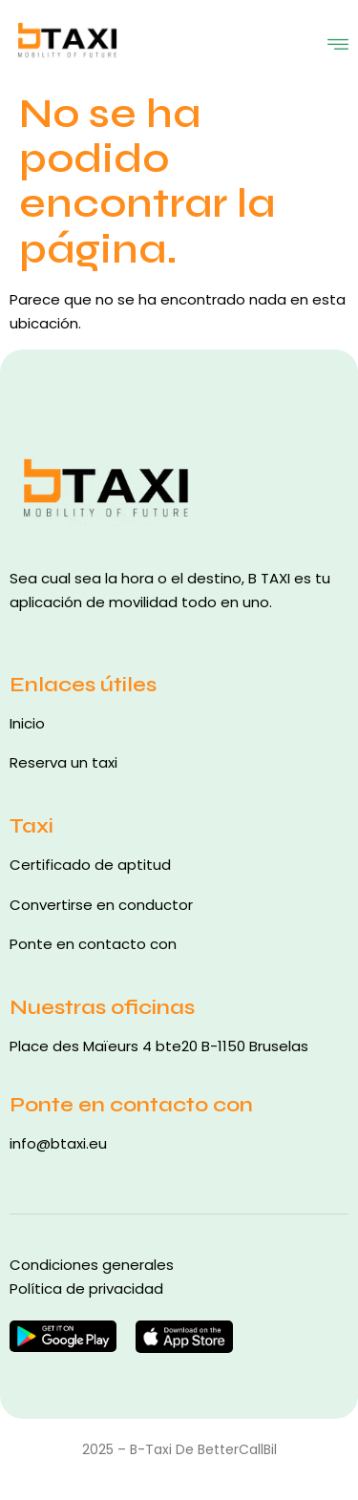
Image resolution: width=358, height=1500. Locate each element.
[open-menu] (337, 41)
